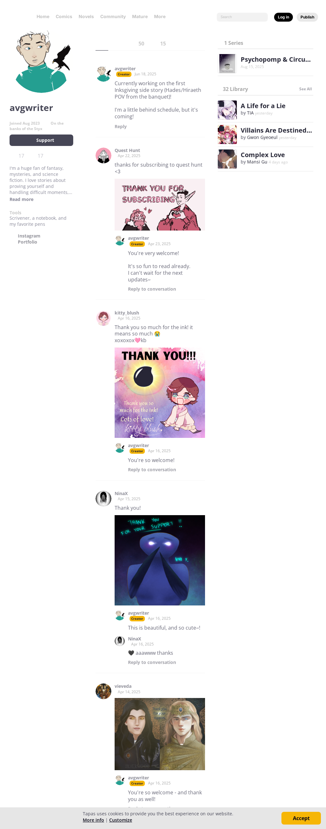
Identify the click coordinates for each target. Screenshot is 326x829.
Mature (140, 16)
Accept (301, 818)
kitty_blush (127, 313)
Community (113, 16)
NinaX (121, 493)
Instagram (29, 235)
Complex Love (263, 154)
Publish (307, 17)
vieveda (123, 686)
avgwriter (125, 69)
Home (43, 16)
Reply (121, 126)
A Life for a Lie (263, 105)
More (161, 16)
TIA (250, 113)
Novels (86, 16)
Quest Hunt (127, 150)
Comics (64, 16)
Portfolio (27, 242)
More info (93, 820)
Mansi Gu (257, 162)
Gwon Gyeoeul (262, 137)
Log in (283, 17)
